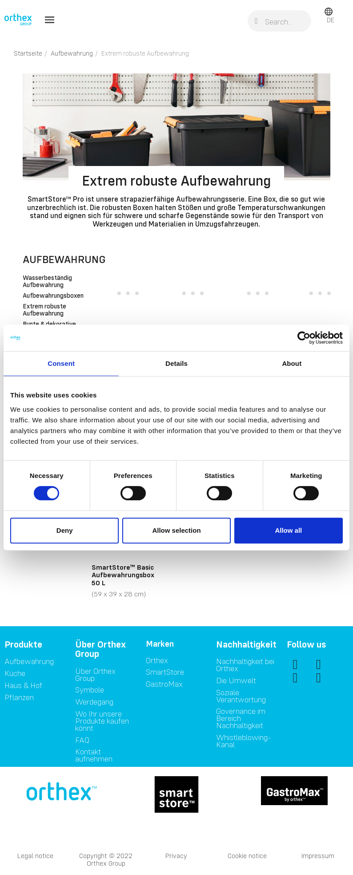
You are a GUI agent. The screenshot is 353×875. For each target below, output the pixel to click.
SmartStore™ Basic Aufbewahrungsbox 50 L (123, 575)
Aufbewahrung (64, 259)
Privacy (176, 855)
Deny (64, 530)
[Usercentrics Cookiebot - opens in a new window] (304, 337)
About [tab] (291, 363)
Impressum (317, 855)
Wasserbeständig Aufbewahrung (47, 282)
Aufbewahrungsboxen (49, 296)
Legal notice (35, 855)
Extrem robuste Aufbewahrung (44, 310)
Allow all (288, 530)
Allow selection (176, 530)
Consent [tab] (61, 363)
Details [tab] (176, 363)
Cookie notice (247, 855)
